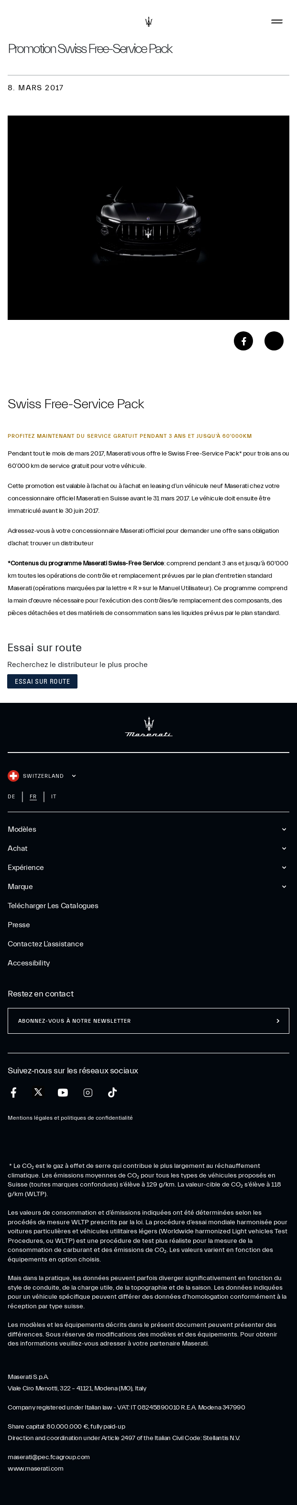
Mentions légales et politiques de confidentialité (70, 1117)
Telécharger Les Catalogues (53, 905)
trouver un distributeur (61, 543)
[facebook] (14, 1093)
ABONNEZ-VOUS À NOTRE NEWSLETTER (74, 1021)
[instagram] (87, 1092)
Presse (19, 925)
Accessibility (29, 963)
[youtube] (63, 1093)
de (11, 797)
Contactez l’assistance (45, 944)
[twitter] (38, 1092)
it (53, 797)
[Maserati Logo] (148, 21)
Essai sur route (42, 681)
